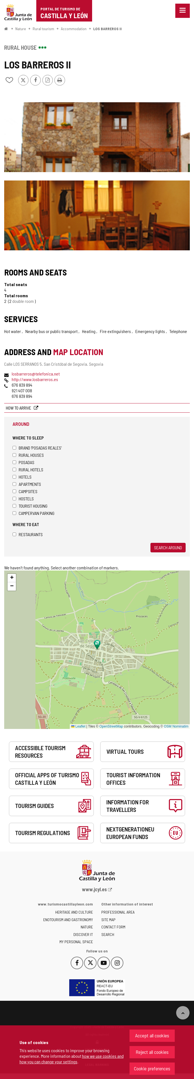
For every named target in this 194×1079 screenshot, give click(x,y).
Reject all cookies (152, 1052)
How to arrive (19, 407)
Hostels (23, 498)
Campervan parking (33, 513)
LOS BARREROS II (107, 28)
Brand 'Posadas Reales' (37, 447)
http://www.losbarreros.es (35, 379)
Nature (20, 28)
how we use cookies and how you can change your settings (72, 1058)
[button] (12, 578)
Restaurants (28, 534)
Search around (168, 547)
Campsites (25, 491)
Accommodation (74, 28)
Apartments (27, 484)
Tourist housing (30, 505)
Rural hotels (28, 469)
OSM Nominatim (176, 726)
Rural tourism (43, 28)
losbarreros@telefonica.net (36, 373)
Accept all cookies (152, 1035)
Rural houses (28, 455)
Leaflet (78, 726)
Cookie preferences (152, 1068)
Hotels (22, 476)
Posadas (23, 462)
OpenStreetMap (111, 726)
